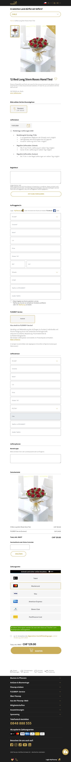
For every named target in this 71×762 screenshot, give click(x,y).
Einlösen (19, 554)
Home (12, 21)
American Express (27, 601)
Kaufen (39, 651)
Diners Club (26, 609)
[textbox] (35, 216)
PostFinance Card (27, 616)
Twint (25, 578)
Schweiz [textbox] (14, 272)
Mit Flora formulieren (36, 194)
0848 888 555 (20, 723)
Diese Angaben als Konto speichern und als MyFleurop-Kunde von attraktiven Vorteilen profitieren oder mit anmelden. (29, 303)
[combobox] (35, 216)
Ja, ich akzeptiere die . (35, 637)
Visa (25, 593)
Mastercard (26, 585)
